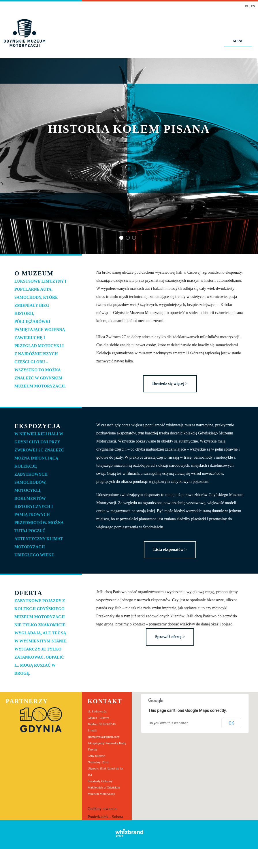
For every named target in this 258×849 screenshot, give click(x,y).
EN (253, 6)
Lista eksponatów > (170, 549)
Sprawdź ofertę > (170, 637)
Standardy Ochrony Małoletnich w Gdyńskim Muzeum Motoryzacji (104, 787)
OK (231, 723)
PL (246, 6)
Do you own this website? (168, 723)
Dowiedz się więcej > (170, 383)
